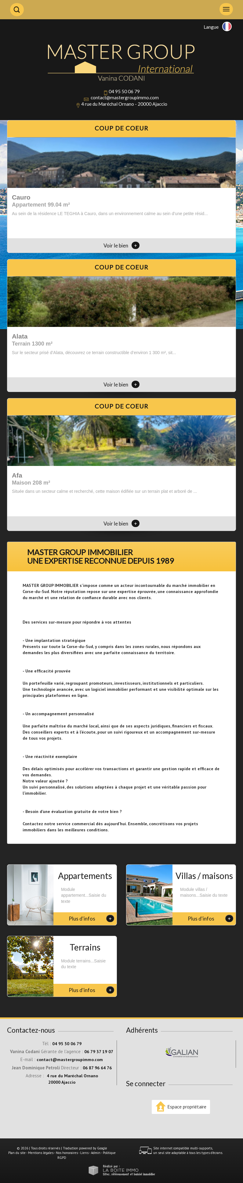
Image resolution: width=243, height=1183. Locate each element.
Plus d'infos (91, 918)
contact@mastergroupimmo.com (125, 97)
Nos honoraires (67, 1153)
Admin (95, 1153)
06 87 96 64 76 (97, 1068)
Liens (84, 1153)
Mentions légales (40, 1153)
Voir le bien (121, 245)
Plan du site (17, 1153)
